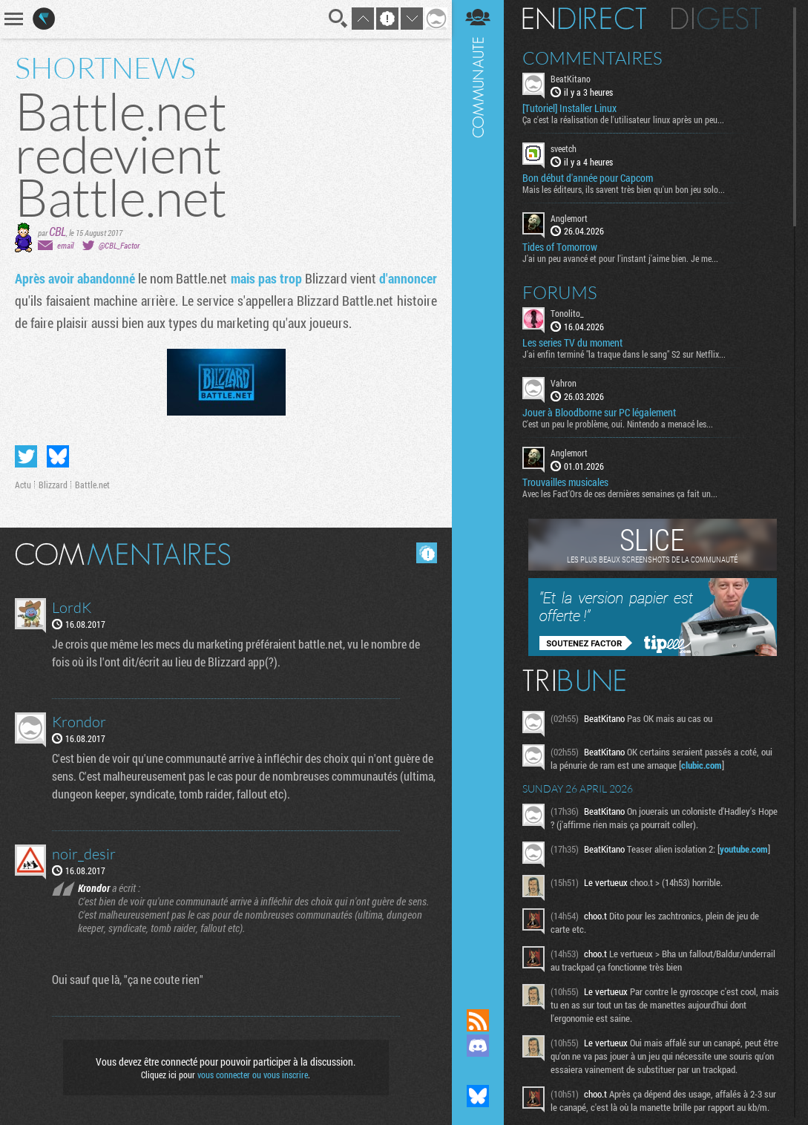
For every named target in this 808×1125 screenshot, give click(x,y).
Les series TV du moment (572, 343)
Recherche (338, 18)
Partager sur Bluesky (58, 456)
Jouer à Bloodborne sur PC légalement (599, 413)
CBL (57, 231)
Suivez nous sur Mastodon (478, 1071)
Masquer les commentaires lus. (426, 552)
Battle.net (92, 484)
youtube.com (744, 849)
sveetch (564, 148)
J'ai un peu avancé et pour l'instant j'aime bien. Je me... (620, 258)
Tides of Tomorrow (559, 247)
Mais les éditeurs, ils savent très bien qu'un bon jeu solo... (623, 189)
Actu (23, 484)
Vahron (564, 383)
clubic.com (701, 765)
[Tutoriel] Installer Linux (569, 108)
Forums (559, 292)
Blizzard (53, 484)
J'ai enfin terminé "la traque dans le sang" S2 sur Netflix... (624, 354)
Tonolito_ (567, 313)
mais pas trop (268, 278)
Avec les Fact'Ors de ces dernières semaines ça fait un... (619, 493)
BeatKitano (571, 79)
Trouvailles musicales (565, 482)
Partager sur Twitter (26, 456)
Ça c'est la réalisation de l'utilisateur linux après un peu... (623, 119)
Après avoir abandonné (75, 278)
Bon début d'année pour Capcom (587, 178)
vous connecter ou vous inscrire (252, 1074)
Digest (716, 18)
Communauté (477, 490)
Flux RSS (478, 1020)
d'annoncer (408, 278)
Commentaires (592, 58)
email (65, 245)
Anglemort (569, 218)
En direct (584, 18)
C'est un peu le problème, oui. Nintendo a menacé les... (617, 424)
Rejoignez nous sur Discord (478, 1045)
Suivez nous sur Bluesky (478, 1096)
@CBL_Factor (119, 245)
